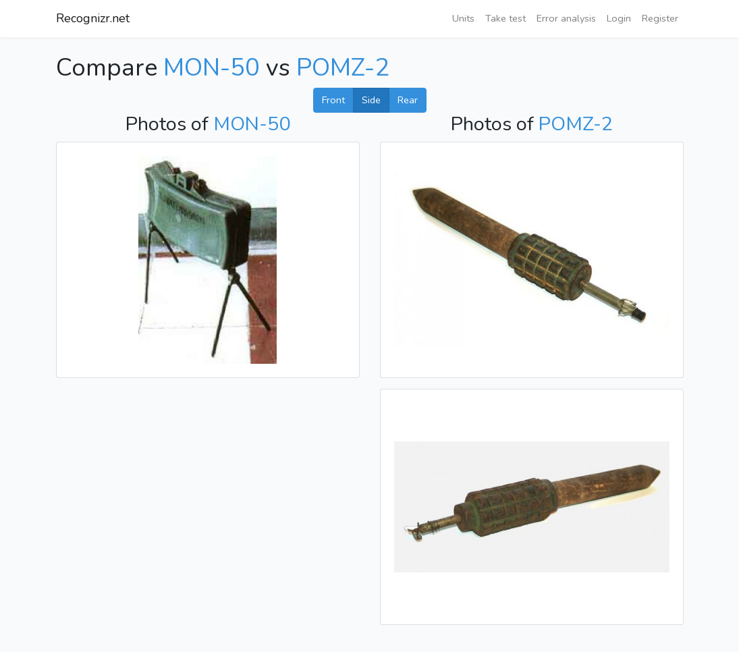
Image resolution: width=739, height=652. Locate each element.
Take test (505, 18)
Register (660, 18)
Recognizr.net (93, 18)
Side (371, 100)
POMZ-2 (342, 67)
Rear (408, 100)
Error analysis (566, 18)
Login (619, 18)
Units (463, 18)
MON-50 (211, 67)
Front (333, 100)
